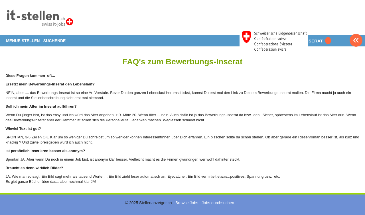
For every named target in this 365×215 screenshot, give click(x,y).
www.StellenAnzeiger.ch (39, 19)
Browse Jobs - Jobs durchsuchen (204, 202)
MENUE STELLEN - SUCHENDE (36, 40)
